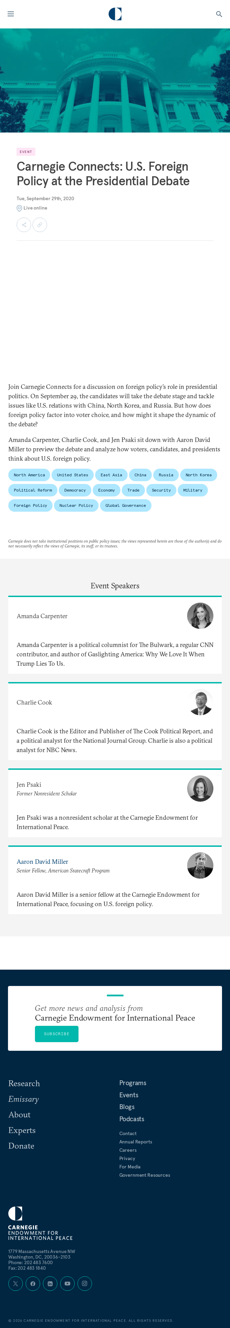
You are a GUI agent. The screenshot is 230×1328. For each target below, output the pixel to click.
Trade (133, 490)
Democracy (75, 490)
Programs (132, 1083)
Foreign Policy (30, 505)
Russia (166, 474)
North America (29, 474)
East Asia (111, 474)
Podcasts (131, 1119)
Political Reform (33, 490)
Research (24, 1083)
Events (128, 1095)
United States (72, 474)
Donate (21, 1145)
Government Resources (144, 1175)
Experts (22, 1130)
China (140, 474)
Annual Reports (135, 1142)
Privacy (127, 1158)
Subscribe (57, 1033)
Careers (128, 1150)
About (19, 1114)
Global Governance (125, 505)
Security (161, 490)
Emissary (23, 1098)
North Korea (199, 474)
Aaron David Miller (42, 862)
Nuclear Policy (76, 505)
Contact (128, 1133)
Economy (106, 490)
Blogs (127, 1107)
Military (192, 490)
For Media (130, 1167)
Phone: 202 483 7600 (30, 1262)
